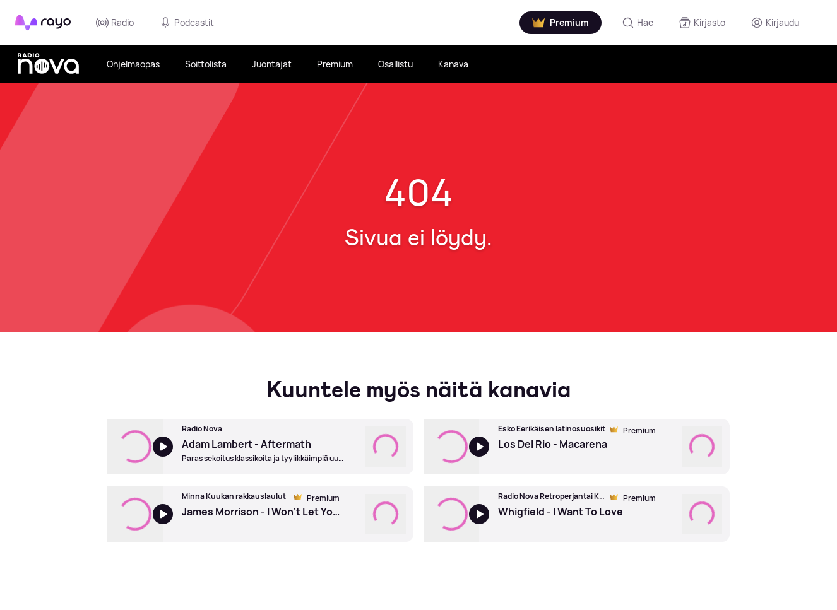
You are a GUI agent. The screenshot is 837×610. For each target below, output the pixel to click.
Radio (115, 22)
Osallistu (395, 64)
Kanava (453, 64)
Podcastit (186, 22)
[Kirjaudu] (775, 22)
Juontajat (272, 64)
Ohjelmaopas (133, 64)
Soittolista (206, 64)
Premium (335, 64)
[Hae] (637, 22)
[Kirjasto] (702, 22)
